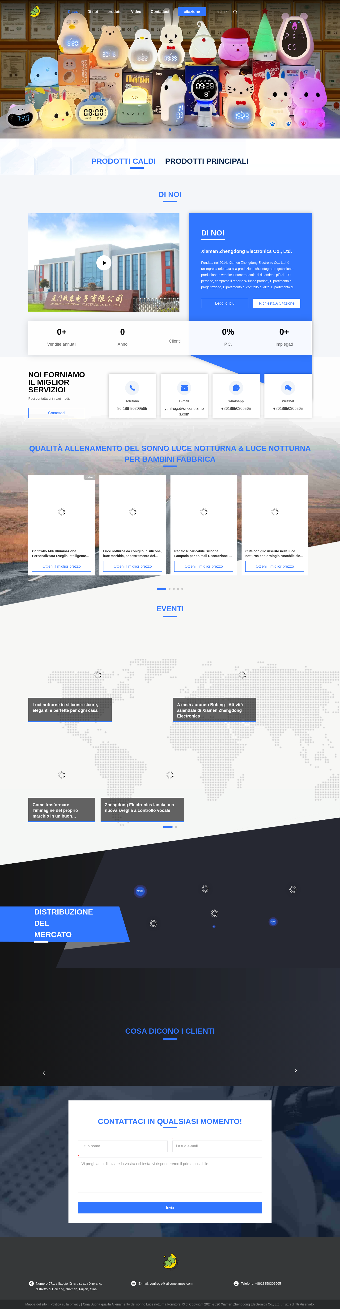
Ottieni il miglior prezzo (61, 566)
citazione (192, 12)
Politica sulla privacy (65, 1304)
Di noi (92, 12)
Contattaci (160, 12)
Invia (170, 1208)
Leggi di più (224, 303)
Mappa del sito (36, 1304)
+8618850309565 (236, 409)
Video (136, 12)
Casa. (73, 12)
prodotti (114, 12)
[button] (44, 1073)
